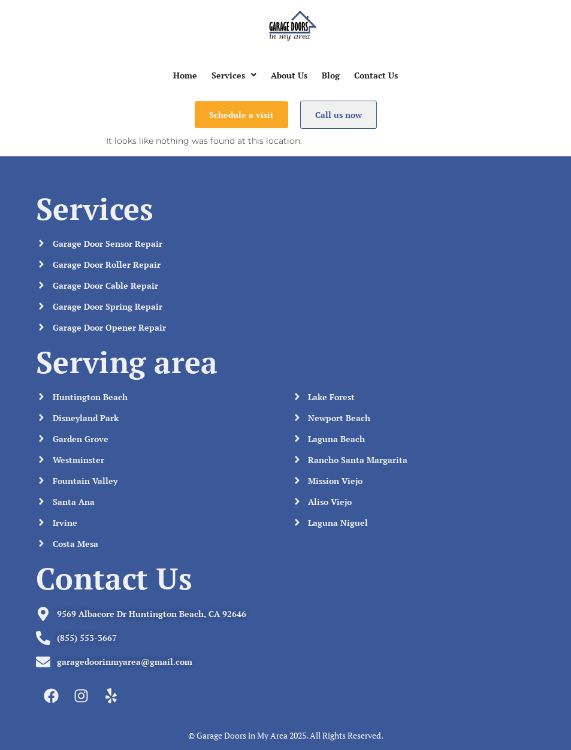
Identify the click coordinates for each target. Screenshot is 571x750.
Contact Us (376, 75)
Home (185, 75)
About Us (289, 75)
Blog (331, 75)
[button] (234, 75)
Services (234, 75)
